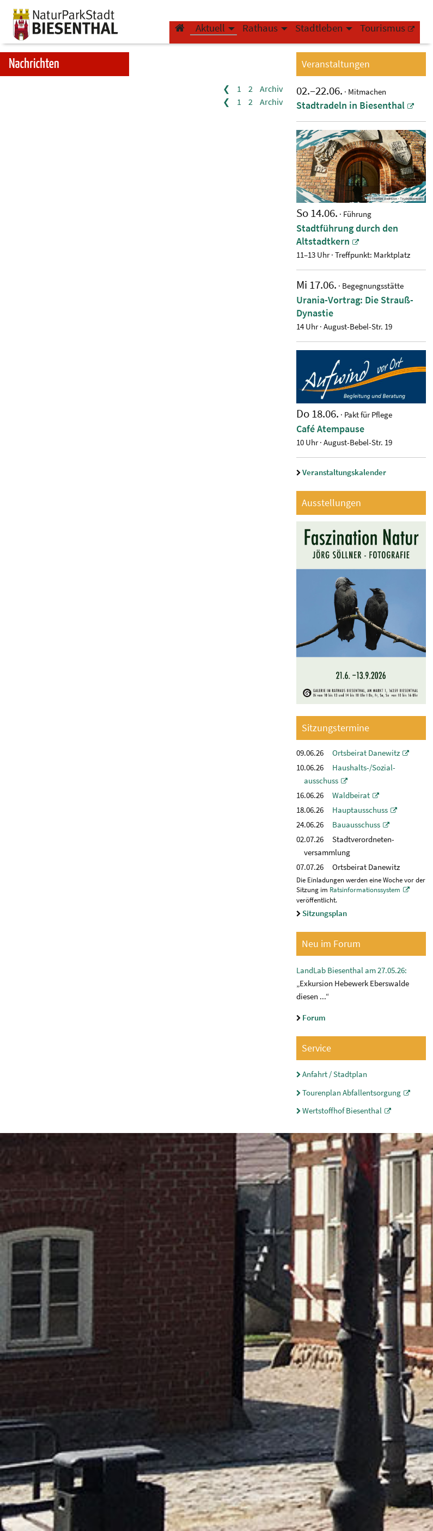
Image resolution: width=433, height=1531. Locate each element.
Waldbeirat (351, 795)
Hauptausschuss (360, 810)
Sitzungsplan (324, 913)
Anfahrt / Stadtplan (334, 1074)
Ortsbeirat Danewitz (366, 753)
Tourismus (382, 35)
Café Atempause (330, 429)
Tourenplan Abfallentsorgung (351, 1093)
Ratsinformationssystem (365, 889)
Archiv (271, 88)
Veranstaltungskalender (344, 472)
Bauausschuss (356, 825)
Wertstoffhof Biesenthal (342, 1111)
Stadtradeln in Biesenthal (350, 105)
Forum (314, 1018)
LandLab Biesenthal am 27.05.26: (351, 970)
